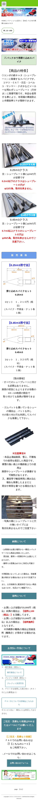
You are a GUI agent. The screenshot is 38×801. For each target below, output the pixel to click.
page (16, 789)
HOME (4, 20)
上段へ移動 (7, 30)
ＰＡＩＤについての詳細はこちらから (19, 703)
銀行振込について (14, 672)
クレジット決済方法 (15, 683)
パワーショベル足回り (14, 20)
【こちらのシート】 (19, 744)
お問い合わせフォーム (19, 763)
